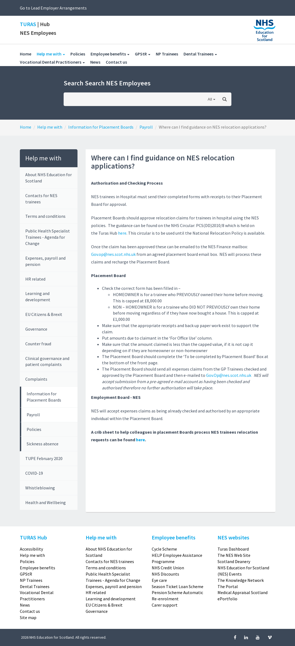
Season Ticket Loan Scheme (177, 586)
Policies (80, 54)
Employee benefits (37, 567)
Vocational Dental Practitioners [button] (52, 62)
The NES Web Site (234, 555)
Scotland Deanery (234, 561)
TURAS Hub (33, 537)
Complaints (36, 379)
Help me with (49, 127)
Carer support (165, 605)
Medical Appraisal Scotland (243, 592)
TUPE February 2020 (44, 458)
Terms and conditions (45, 216)
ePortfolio (227, 598)
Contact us (119, 62)
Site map (28, 617)
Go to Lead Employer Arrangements (53, 8)
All (210, 99)
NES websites (233, 537)
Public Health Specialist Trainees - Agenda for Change (47, 237)
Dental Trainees (34, 586)
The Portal (228, 586)
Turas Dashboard (233, 549)
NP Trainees (170, 54)
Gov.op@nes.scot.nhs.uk (113, 254)
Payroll (146, 127)
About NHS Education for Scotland (48, 178)
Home (25, 54)
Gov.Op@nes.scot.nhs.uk (228, 375)
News (98, 62)
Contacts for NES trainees (41, 198)
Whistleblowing (40, 487)
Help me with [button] (53, 54)
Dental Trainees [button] (200, 54)
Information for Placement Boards (100, 127)
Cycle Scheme (164, 549)
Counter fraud (38, 343)
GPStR (26, 574)
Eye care (159, 580)
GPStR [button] (142, 54)
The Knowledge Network (241, 580)
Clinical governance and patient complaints (47, 361)
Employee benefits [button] (110, 54)
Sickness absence (42, 443)
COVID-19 (34, 473)
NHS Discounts (165, 574)
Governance (36, 329)
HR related (35, 279)
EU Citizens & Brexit (43, 314)
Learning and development (37, 296)
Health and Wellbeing (45, 502)
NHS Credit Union (168, 567)
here (122, 233)
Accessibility (31, 549)
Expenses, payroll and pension (45, 261)
